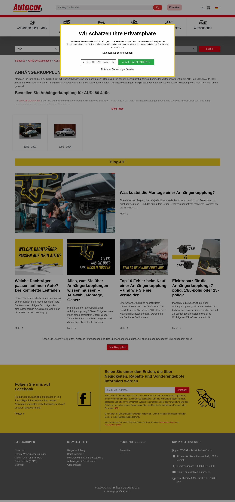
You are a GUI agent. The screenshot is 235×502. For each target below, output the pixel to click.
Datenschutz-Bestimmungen (118, 52)
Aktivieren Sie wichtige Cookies (117, 69)
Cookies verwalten (98, 62)
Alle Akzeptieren (136, 62)
